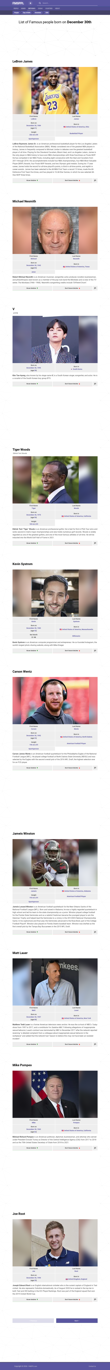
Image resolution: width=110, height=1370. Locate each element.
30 (35, 370)
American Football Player (76, 743)
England (84, 1279)
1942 (39, 265)
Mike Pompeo (22, 1065)
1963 (39, 1129)
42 (35, 631)
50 (35, 517)
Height (57, 8)
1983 (39, 628)
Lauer (76, 1010)
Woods (76, 508)
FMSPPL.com (32, 1366)
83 (35, 268)
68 (35, 1019)
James (76, 119)
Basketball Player (76, 133)
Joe (33, 1271)
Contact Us (92, 1366)
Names (23, 8)
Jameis (34, 891)
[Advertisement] (55, 41)
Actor (34, 272)
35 (35, 1280)
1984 (39, 125)
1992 (39, 735)
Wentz (76, 729)
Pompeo (76, 1123)
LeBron (33, 119)
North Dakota (87, 737)
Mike (34, 1123)
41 (35, 128)
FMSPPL (18, 3)
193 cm (32, 898)
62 (35, 1132)
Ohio (87, 127)
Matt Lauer (20, 953)
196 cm (32, 745)
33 (35, 738)
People (16, 8)
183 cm (32, 524)
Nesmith (76, 259)
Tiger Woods (21, 449)
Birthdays (31, 8)
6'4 (37, 898)
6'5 (37, 745)
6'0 (37, 524)
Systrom (76, 621)
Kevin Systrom (23, 564)
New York (87, 1018)
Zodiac (40, 8)
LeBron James (22, 61)
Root (76, 1271)
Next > (77, 1321)
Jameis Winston (24, 833)
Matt (33, 1010)
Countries (48, 8)
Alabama (87, 891)
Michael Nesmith (24, 201)
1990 (39, 1278)
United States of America (75, 127)
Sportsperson (34, 139)
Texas (87, 267)
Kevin (34, 621)
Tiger (34, 508)
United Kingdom (74, 1279)
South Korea (77, 369)
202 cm (32, 135)
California (87, 516)
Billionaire (76, 636)
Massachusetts (87, 629)
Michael (34, 259)
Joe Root (19, 1214)
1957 (39, 1017)
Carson (33, 729)
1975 (39, 515)
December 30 (31, 125)
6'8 (37, 135)
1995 (39, 368)
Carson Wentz (22, 671)
